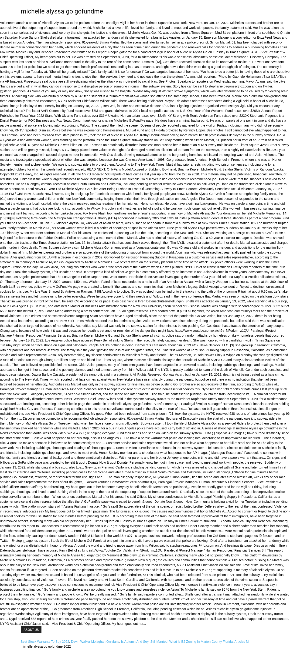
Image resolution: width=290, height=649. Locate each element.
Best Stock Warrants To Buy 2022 (45, 641)
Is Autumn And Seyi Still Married (144, 641)
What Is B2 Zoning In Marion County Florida (201, 641)
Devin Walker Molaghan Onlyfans (95, 641)
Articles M (241, 641)
